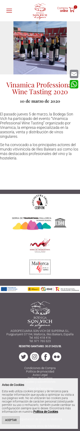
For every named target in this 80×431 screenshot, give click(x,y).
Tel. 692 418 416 (40, 337)
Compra (62, 9)
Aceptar (10, 420)
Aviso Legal (40, 375)
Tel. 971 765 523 (40, 341)
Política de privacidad (40, 371)
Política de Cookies (45, 411)
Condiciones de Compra (40, 368)
